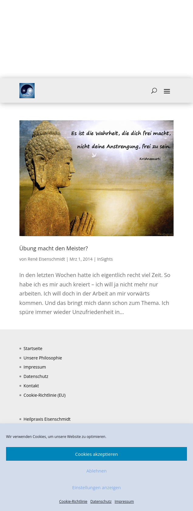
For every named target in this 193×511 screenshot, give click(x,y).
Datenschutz (101, 501)
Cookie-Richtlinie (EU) (45, 395)
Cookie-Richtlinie (73, 501)
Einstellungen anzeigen (96, 487)
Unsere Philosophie (43, 358)
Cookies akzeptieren (96, 454)
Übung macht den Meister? (53, 248)
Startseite (33, 348)
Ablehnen (96, 471)
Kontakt (31, 386)
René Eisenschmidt (46, 259)
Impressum (124, 501)
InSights (105, 259)
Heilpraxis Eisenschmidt (47, 419)
